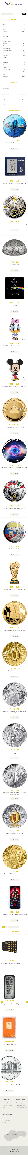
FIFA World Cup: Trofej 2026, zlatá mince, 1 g (14, 589)
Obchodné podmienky (21, 1107)
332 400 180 (14, 1153)
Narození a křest (14, 41)
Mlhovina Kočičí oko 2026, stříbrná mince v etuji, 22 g (14, 467)
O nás (3, 1107)
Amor (14, 27)
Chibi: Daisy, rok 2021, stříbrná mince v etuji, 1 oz (14, 345)
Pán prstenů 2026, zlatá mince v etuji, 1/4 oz (14, 874)
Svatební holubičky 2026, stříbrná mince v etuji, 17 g (15, 224)
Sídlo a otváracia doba (7, 1105)
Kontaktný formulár (6, 1103)
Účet (4, 7)
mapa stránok (15, 1149)
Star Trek (14, 60)
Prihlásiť (12, 7)
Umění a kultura (14, 69)
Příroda (14, 46)
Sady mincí (14, 55)
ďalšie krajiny (6, 88)
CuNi (14, 99)
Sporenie (4, 1122)
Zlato (14, 104)
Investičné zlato (5, 1118)
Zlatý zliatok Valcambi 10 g (14, 1044)
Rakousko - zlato (14, 53)
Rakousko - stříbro (14, 50)
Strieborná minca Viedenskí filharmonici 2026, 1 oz (14, 1084)
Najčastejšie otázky (20, 1105)
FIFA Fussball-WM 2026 (14, 549)
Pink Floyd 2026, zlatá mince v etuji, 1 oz (14, 427)
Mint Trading (14, 39)
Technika (14, 67)
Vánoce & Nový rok (14, 72)
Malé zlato (14, 36)
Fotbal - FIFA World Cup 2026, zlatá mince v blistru (14, 630)
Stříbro (14, 102)
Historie (14, 31)
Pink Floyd (14, 305)
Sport (14, 57)
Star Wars (14, 62)
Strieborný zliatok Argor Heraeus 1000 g (14, 1004)
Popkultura (14, 43)
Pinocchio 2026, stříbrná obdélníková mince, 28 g (14, 183)
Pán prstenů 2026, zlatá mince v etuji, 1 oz (14, 670)
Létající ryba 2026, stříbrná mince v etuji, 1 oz (14, 142)
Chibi (14, 34)
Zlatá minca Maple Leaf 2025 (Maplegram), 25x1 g (14, 963)
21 (14, 927)
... (11, 927)
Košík (8, 7)
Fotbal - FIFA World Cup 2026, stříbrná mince (14, 508)
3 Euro (14, 24)
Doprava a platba (20, 1103)
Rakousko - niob (14, 48)
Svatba (14, 65)
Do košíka (14, 148)
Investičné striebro (6, 1120)
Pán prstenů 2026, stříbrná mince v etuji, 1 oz (14, 833)
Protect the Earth (15, 264)
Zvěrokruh (14, 76)
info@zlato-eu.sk (14, 1151)
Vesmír (14, 74)
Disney (14, 29)
